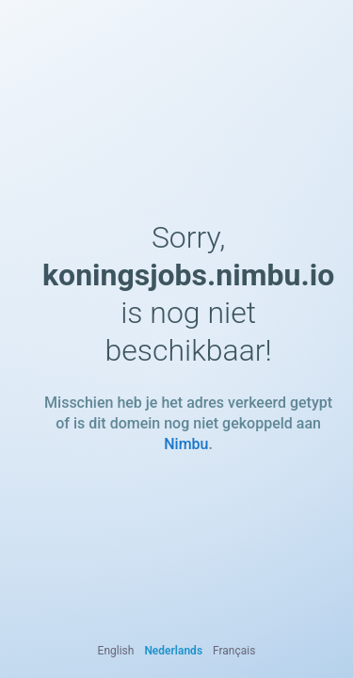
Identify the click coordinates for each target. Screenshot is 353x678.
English (116, 650)
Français (234, 650)
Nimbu (186, 444)
